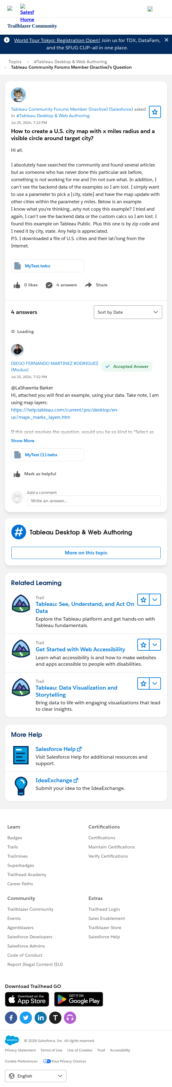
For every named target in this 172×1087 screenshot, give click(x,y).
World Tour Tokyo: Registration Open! (57, 40)
